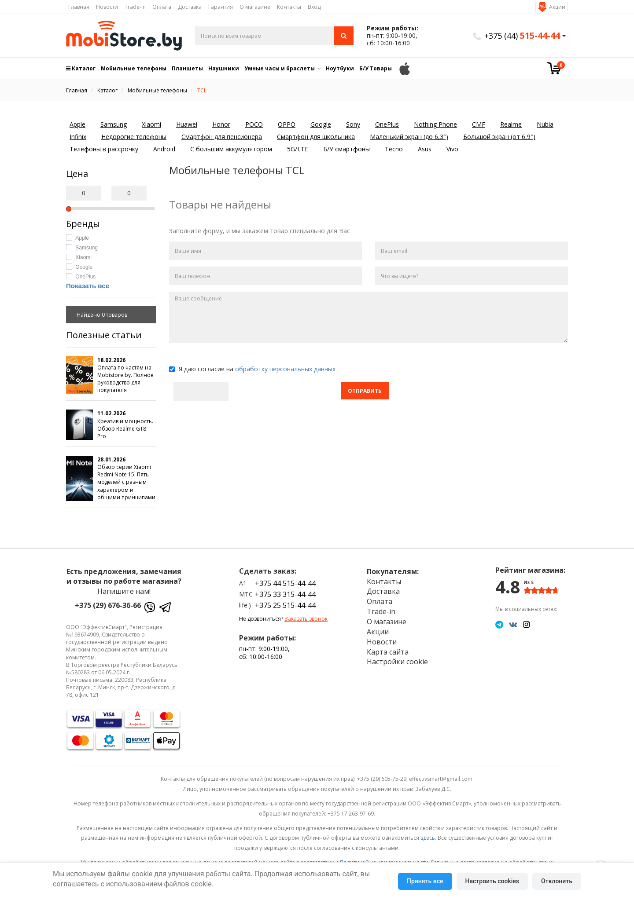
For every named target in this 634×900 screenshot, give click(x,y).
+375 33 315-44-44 (285, 594)
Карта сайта (388, 652)
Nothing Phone (435, 124)
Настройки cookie (397, 661)
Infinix (78, 136)
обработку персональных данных (285, 369)
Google (320, 124)
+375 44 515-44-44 (285, 583)
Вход (314, 7)
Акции (557, 7)
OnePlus (387, 124)
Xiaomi (151, 124)
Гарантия (220, 7)
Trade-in (135, 7)
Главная (78, 7)
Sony (353, 124)
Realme (511, 124)
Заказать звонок (306, 618)
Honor (221, 124)
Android (164, 149)
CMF (478, 124)
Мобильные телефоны (133, 68)
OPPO (286, 124)
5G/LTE (297, 149)
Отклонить (556, 881)
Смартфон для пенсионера (221, 136)
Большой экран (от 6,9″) (499, 136)
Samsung (113, 124)
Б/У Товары (375, 68)
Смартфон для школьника (316, 136)
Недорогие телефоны (133, 136)
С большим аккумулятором (231, 149)
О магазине (255, 7)
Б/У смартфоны (346, 149)
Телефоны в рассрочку (104, 149)
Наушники (223, 68)
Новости (107, 7)
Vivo (452, 149)
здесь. (428, 837)
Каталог (81, 68)
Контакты (289, 7)
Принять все (425, 881)
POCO (254, 124)
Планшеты (187, 68)
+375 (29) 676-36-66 (108, 605)
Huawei (186, 124)
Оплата (161, 7)
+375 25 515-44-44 (285, 605)
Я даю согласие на (252, 369)
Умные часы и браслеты (279, 68)
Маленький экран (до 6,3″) (409, 136)
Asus (424, 149)
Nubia (545, 124)
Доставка (190, 7)
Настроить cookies (492, 881)
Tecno (394, 149)
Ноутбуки (340, 68)
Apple (77, 124)
